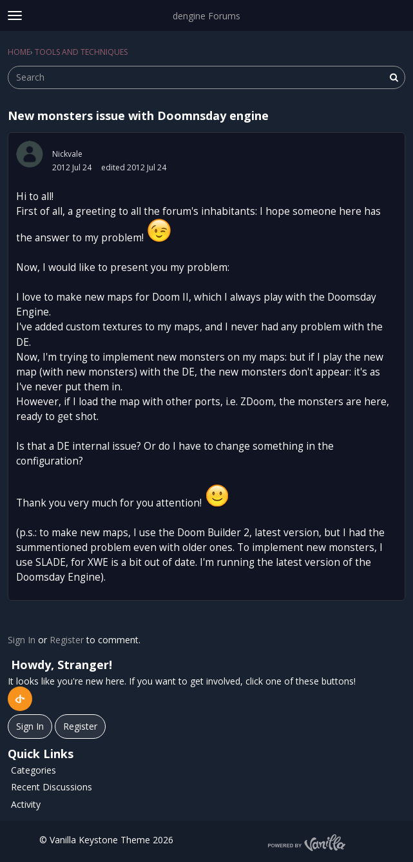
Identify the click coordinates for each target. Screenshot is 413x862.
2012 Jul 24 (71, 167)
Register (67, 640)
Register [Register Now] (80, 726)
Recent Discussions (51, 787)
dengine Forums (206, 16)
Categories (33, 770)
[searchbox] (206, 77)
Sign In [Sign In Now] (30, 726)
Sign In (21, 640)
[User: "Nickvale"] (29, 154)
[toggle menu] (15, 15)
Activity (26, 804)
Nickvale (67, 153)
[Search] (393, 77)
